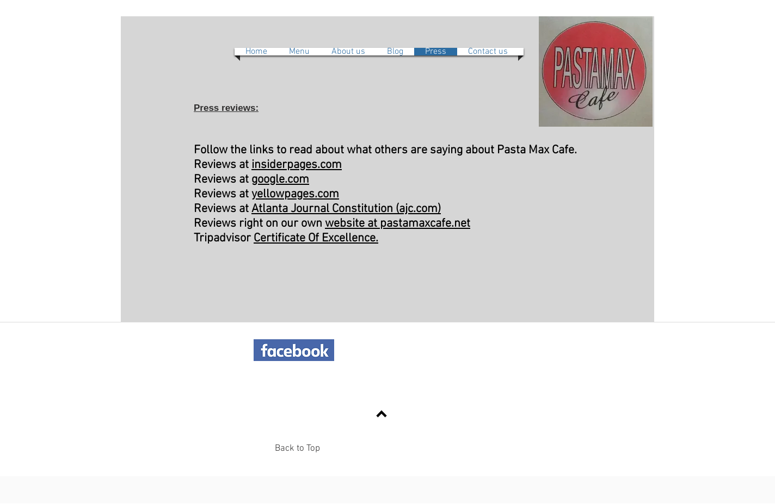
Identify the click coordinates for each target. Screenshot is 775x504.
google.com (280, 179)
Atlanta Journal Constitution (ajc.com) (346, 209)
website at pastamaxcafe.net (397, 223)
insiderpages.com (296, 165)
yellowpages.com (295, 194)
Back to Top (297, 448)
